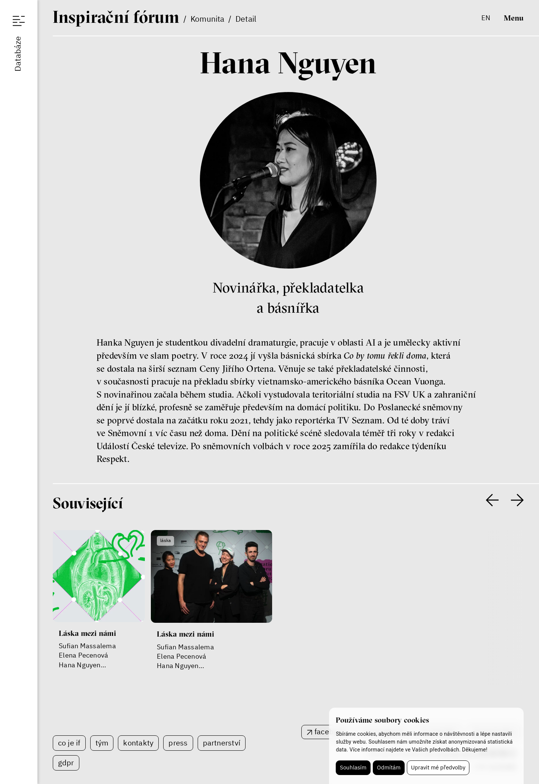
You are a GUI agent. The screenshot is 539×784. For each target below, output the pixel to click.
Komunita (208, 18)
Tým (102, 743)
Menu (514, 17)
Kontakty (138, 743)
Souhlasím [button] (353, 767)
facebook (330, 731)
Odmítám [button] (389, 767)
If (116, 16)
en (485, 17)
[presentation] (492, 500)
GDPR (66, 762)
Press (178, 743)
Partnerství (222, 743)
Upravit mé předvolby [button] (438, 767)
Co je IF (69, 743)
